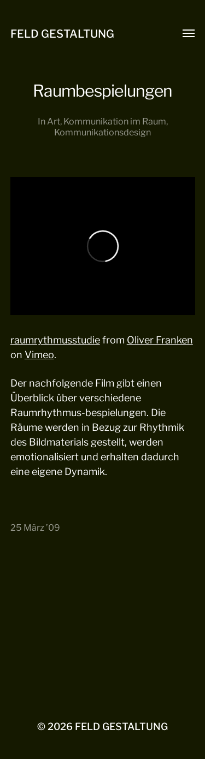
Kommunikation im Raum (114, 121)
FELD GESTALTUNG (62, 33)
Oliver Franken (160, 340)
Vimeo (39, 354)
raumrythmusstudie (55, 340)
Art (53, 121)
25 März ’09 (35, 527)
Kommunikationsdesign (102, 132)
